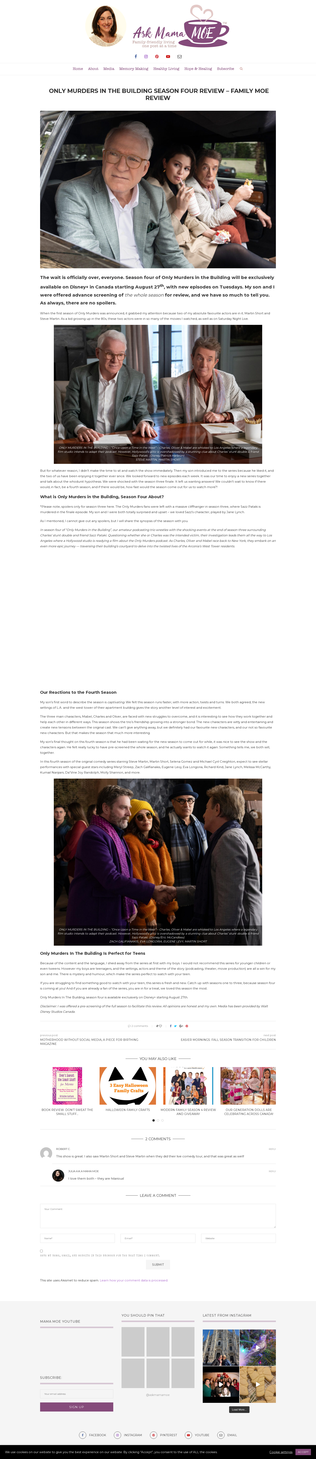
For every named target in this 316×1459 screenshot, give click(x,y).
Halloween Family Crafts (128, 1110)
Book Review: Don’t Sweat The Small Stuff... (67, 1112)
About (93, 69)
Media (108, 69)
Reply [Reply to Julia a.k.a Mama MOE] (272, 1171)
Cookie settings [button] (280, 1452)
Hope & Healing (198, 69)
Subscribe (225, 69)
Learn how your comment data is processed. (134, 1280)
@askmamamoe (158, 1395)
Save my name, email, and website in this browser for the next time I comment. (100, 1256)
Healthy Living (166, 69)
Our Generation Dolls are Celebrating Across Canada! (248, 1112)
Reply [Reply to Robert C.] (272, 1149)
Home (78, 69)
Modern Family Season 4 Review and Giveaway (188, 1112)
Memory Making (133, 69)
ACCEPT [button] (303, 1452)
